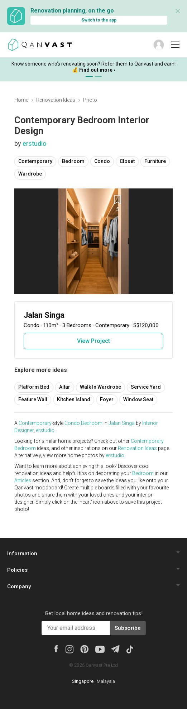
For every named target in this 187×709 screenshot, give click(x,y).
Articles (22, 480)
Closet (127, 161)
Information (22, 553)
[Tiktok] (129, 648)
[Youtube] (100, 648)
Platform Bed (33, 387)
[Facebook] (56, 648)
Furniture (155, 161)
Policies (17, 570)
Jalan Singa (122, 423)
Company (19, 586)
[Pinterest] (84, 648)
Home (21, 100)
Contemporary (35, 161)
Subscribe (128, 628)
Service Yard (146, 387)
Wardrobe (30, 174)
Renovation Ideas (55, 100)
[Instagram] (69, 648)
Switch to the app (98, 20)
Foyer (107, 399)
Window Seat (138, 399)
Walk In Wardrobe (100, 387)
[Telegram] (115, 648)
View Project (93, 340)
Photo (90, 100)
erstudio (34, 143)
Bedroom (73, 161)
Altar (64, 387)
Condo (102, 161)
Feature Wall (32, 399)
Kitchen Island (73, 399)
